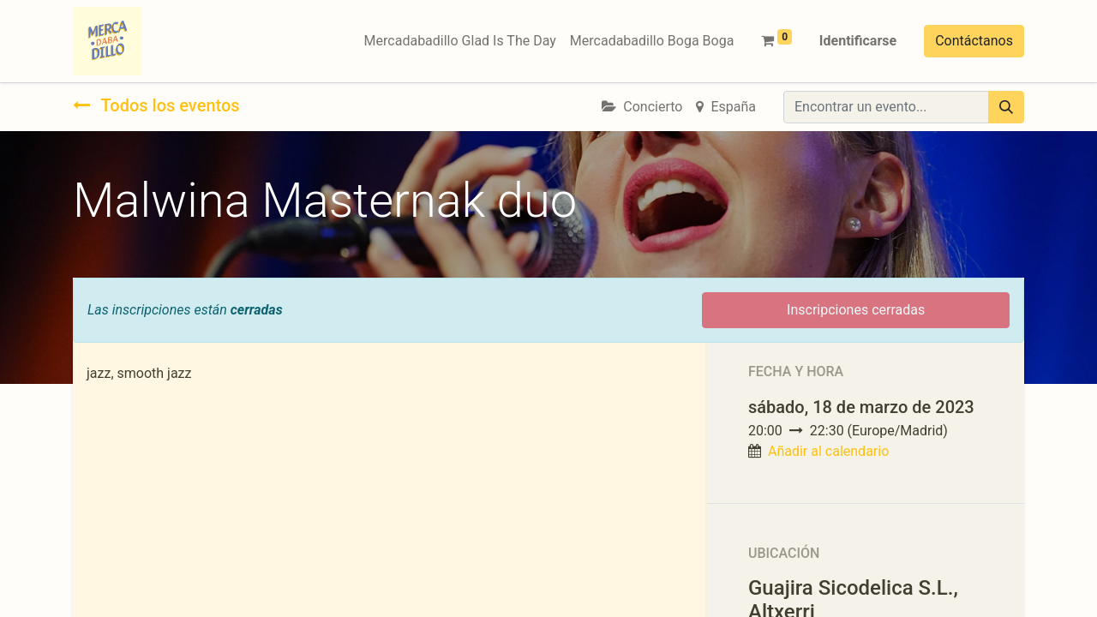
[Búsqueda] (1006, 107)
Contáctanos (974, 41)
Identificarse (857, 41)
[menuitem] (460, 41)
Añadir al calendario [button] (828, 451)
